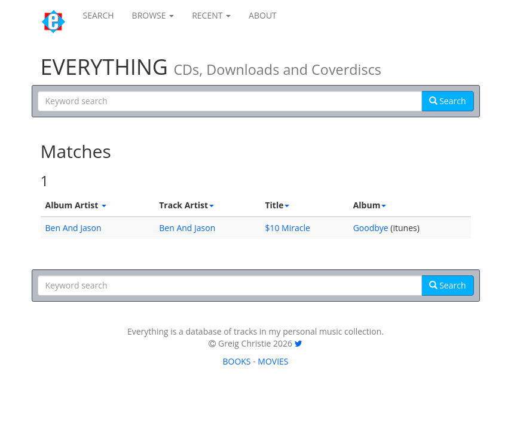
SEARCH (98, 15)
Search (447, 101)
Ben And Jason (73, 227)
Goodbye (370, 227)
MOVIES (273, 361)
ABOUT (263, 15)
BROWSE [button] (153, 15)
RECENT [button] (211, 15)
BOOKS (236, 361)
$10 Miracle (287, 227)
